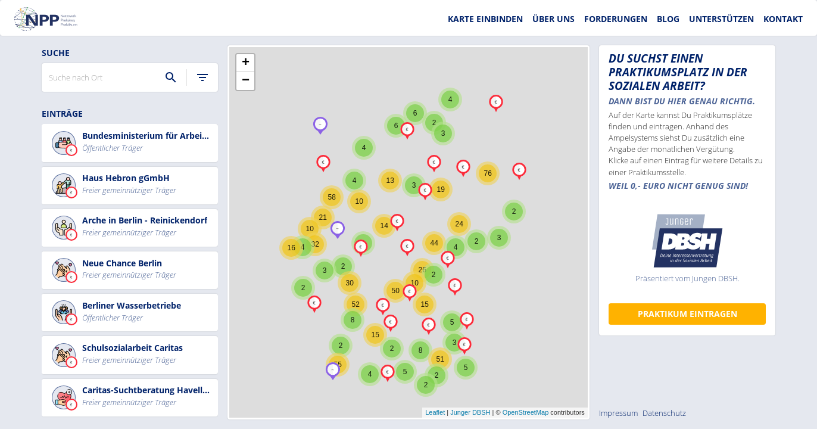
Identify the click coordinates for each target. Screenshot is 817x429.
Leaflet (435, 412)
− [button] (246, 81)
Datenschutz (664, 413)
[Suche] (171, 77)
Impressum (618, 413)
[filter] (202, 77)
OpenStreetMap (526, 412)
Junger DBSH (470, 412)
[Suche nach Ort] (103, 77)
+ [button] (246, 63)
